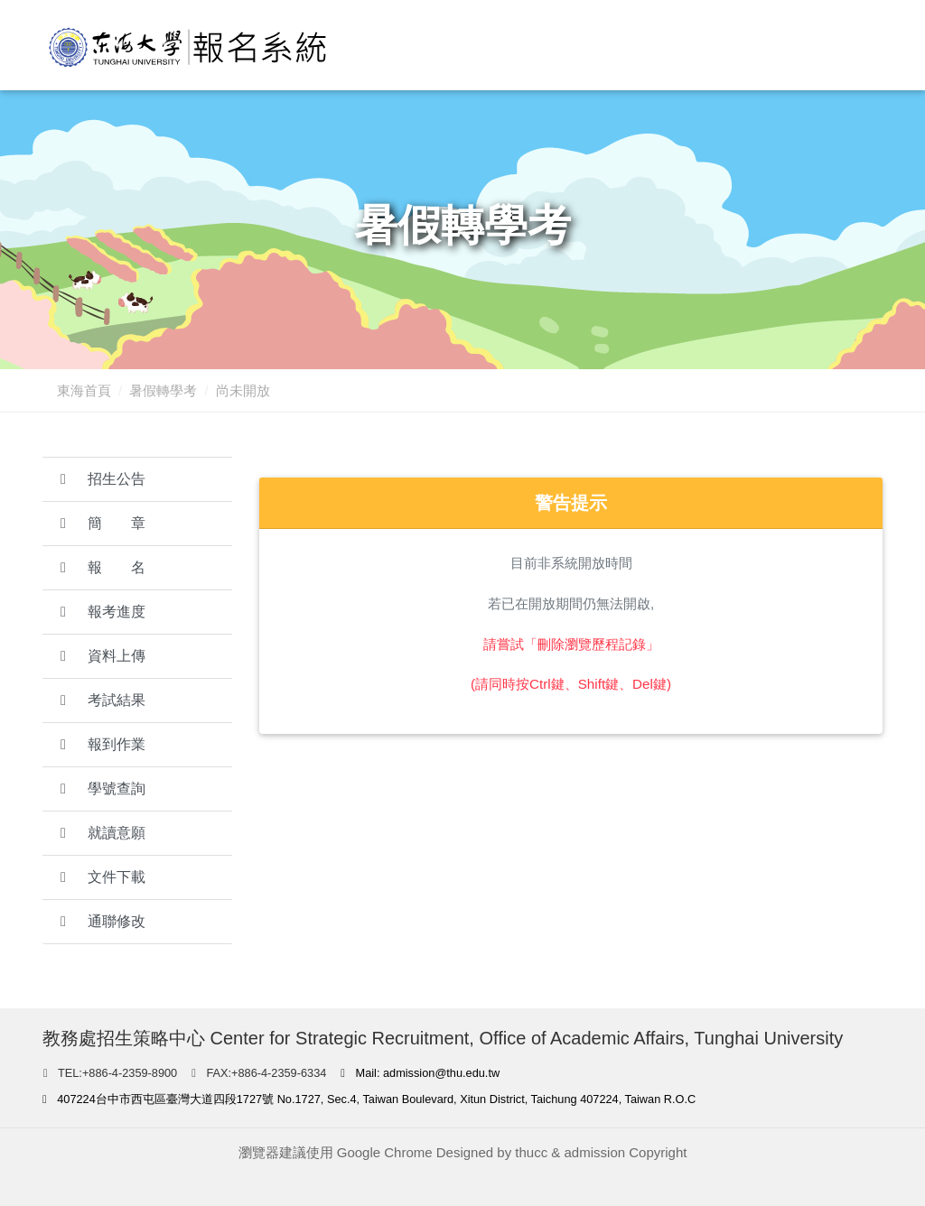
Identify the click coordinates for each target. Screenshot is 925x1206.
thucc (531, 1152)
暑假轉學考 (163, 390)
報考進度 (103, 611)
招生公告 (103, 479)
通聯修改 (103, 921)
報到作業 (103, 744)
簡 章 (103, 523)
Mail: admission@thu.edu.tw (420, 1073)
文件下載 (103, 877)
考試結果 (103, 700)
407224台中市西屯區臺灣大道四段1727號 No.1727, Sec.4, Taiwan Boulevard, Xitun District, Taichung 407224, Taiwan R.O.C (369, 1099)
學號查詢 (103, 788)
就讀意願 (103, 832)
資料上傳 (103, 655)
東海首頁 (84, 390)
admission (595, 1152)
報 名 (103, 567)
